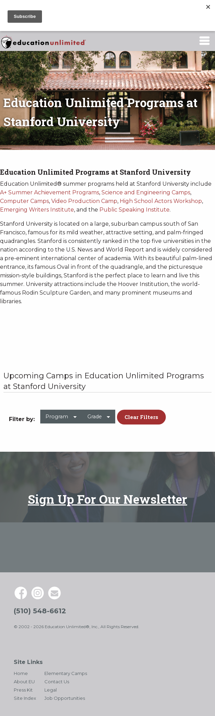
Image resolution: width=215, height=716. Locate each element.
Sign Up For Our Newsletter (107, 499)
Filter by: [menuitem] (22, 419)
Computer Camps (24, 201)
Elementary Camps (65, 673)
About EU (24, 681)
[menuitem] (61, 419)
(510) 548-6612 (40, 611)
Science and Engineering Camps (145, 192)
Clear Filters (141, 416)
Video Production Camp (84, 201)
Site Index (25, 698)
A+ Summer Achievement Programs (49, 192)
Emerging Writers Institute (37, 209)
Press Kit (23, 690)
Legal (50, 690)
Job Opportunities (64, 698)
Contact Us (56, 681)
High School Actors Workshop (161, 201)
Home (21, 673)
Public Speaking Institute (134, 209)
